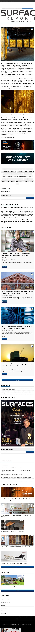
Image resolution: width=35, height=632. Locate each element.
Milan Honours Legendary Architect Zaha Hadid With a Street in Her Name (15, 480)
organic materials (6, 179)
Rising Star (5, 573)
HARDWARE (13, 485)
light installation (9, 176)
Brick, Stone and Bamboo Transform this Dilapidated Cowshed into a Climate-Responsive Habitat (17, 293)
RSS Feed (17, 619)
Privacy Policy (24, 618)
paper (11, 179)
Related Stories (6, 461)
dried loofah (31, 171)
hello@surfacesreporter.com (8, 217)
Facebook (14, 220)
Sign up (4, 1)
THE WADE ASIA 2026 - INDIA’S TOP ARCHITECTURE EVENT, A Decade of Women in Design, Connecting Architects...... (17, 389)
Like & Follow (5, 189)
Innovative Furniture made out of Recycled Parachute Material (14, 563)
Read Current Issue (8, 398)
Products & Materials (6, 602)
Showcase (30, 618)
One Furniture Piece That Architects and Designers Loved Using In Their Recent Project (16, 516)
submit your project (25, 217)
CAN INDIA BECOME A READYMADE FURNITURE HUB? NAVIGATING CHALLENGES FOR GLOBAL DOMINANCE (15, 547)
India (25, 174)
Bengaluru (9, 169)
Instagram (29, 220)
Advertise (7, 1)
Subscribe (11, 1)
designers (26, 171)
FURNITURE (4, 485)
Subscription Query (17, 618)
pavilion (15, 179)
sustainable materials (19, 181)
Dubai (4, 174)
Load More (17, 380)
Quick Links (5, 596)
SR (28, 179)
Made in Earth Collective (23, 176)
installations (30, 174)
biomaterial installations (16, 169)
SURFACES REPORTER (5, 181)
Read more (4, 266)
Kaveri (4, 176)
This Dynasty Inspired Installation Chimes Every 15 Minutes (13, 468)
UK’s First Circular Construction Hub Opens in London (12, 474)
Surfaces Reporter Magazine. (15, 624)
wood (17, 183)
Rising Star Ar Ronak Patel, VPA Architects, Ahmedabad (12, 587)
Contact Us (5, 617)
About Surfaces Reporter (10, 205)
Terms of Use (5, 618)
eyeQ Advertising (20, 626)
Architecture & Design (6, 600)
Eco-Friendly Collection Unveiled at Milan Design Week (12, 532)
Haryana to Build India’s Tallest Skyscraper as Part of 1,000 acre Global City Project (17, 365)
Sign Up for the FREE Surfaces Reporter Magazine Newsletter (17, 222)
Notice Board (5, 385)
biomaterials (24, 169)
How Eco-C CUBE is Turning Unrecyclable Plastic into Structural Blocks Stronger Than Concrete (17, 464)
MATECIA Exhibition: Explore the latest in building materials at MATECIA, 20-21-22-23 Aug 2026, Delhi (17, 393)
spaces (25, 179)
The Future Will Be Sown (29, 181)
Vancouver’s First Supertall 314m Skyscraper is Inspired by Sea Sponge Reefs (16, 477)
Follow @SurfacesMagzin (5, 191)
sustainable (13, 181)
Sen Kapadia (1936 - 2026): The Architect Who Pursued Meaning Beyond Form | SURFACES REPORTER (16, 256)
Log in (2, 1)
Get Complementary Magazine (22, 617)
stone (31, 179)
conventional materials (5, 171)
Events (3, 605)
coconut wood (30, 169)
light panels (16, 176)
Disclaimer (11, 618)
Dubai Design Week (10, 174)
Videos (3, 610)
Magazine (4, 613)
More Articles (6, 228)
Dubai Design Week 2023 (19, 174)
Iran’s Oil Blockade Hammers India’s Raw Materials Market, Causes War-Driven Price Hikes (17, 327)
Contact (14, 1)
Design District (13, 171)
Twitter (23, 220)
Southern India (20, 179)
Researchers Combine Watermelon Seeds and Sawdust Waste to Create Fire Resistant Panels (16, 471)
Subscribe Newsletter (12, 617)
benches (4, 169)
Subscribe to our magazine (6, 221)
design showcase (20, 171)
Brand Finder (4, 608)
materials (30, 176)
